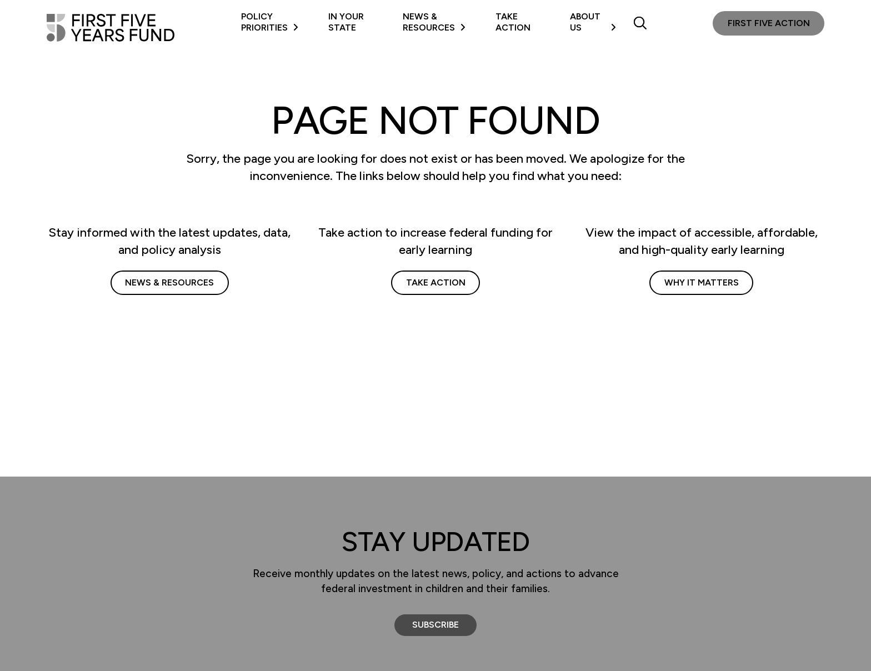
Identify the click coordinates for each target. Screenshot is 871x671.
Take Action (512, 22)
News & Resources (434, 22)
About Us (593, 22)
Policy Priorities (269, 22)
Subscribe (435, 624)
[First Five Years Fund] (110, 28)
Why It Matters (701, 282)
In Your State (346, 22)
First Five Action (769, 23)
